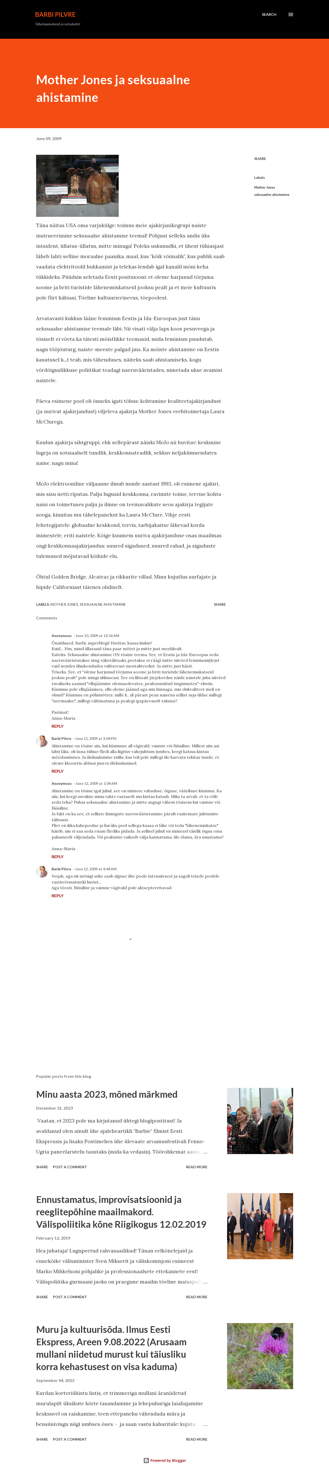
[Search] (269, 14)
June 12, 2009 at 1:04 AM (96, 783)
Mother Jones (264, 187)
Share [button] (260, 158)
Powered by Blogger (164, 1460)
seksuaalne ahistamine (272, 194)
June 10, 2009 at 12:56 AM (97, 635)
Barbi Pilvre (55, 14)
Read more (196, 1167)
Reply (57, 726)
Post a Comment (70, 1167)
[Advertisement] (123, 1009)
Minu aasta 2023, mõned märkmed (107, 1094)
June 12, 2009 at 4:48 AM (96, 869)
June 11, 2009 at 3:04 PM (95, 738)
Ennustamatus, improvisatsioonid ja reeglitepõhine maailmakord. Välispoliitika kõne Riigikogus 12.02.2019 (121, 1212)
